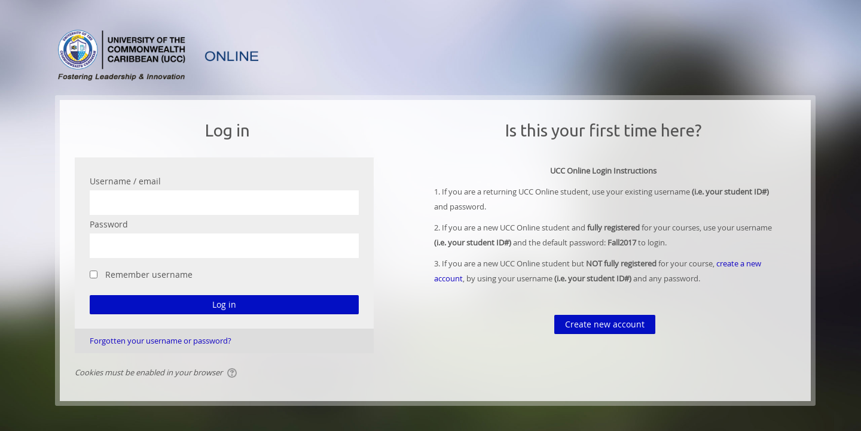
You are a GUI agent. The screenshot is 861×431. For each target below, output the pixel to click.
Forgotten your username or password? (160, 340)
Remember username (149, 274)
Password (109, 224)
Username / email (125, 181)
